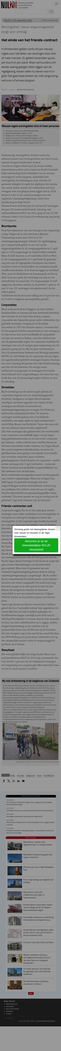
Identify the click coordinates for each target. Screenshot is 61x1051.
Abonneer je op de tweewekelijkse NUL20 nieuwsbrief (36, 545)
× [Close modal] (57, 528)
